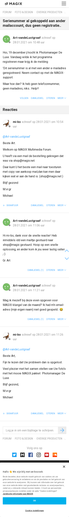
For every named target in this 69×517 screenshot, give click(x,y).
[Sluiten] (64, 467)
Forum (7, 12)
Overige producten (49, 12)
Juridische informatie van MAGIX (18, 494)
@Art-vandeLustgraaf (16, 136)
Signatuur (12, 205)
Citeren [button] (50, 98)
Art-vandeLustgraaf (27, 37)
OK (34, 500)
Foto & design (24, 12)
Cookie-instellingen (34, 510)
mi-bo (17, 122)
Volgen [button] (24, 98)
